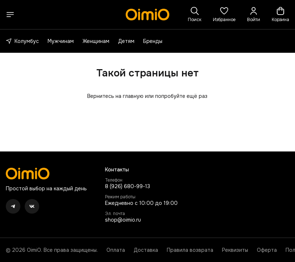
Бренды (152, 41)
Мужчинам (61, 41)
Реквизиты (235, 250)
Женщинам (95, 41)
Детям (126, 41)
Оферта (267, 250)
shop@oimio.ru (123, 220)
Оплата (115, 250)
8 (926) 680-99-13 (127, 186)
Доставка (146, 250)
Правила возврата (190, 250)
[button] (224, 15)
